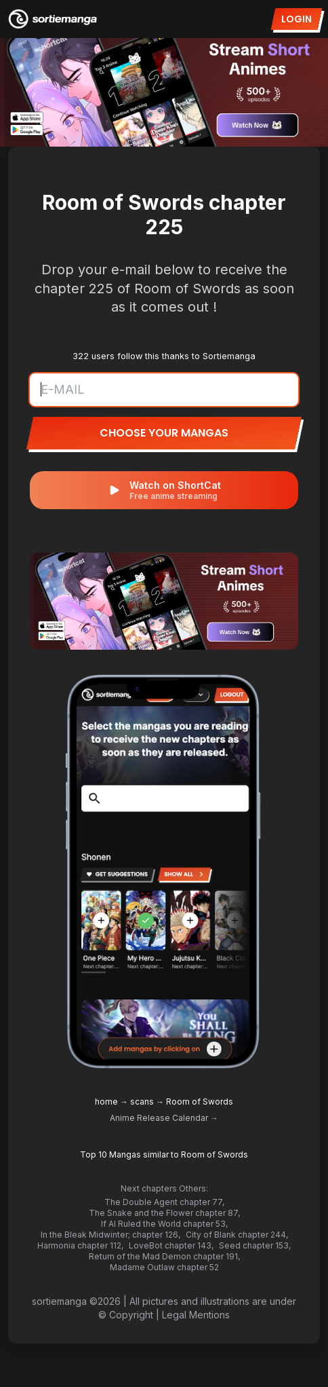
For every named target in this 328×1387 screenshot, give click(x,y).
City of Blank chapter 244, (237, 1234)
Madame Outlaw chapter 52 (164, 1267)
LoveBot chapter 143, (171, 1245)
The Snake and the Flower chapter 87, (164, 1213)
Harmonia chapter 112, (80, 1245)
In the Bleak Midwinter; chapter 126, (110, 1234)
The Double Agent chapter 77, (164, 1202)
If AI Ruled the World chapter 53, (164, 1224)
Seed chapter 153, (255, 1245)
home (106, 1101)
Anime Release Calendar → (164, 1118)
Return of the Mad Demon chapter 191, (164, 1256)
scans (142, 1101)
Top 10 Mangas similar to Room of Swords (164, 1154)
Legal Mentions (196, 1314)
